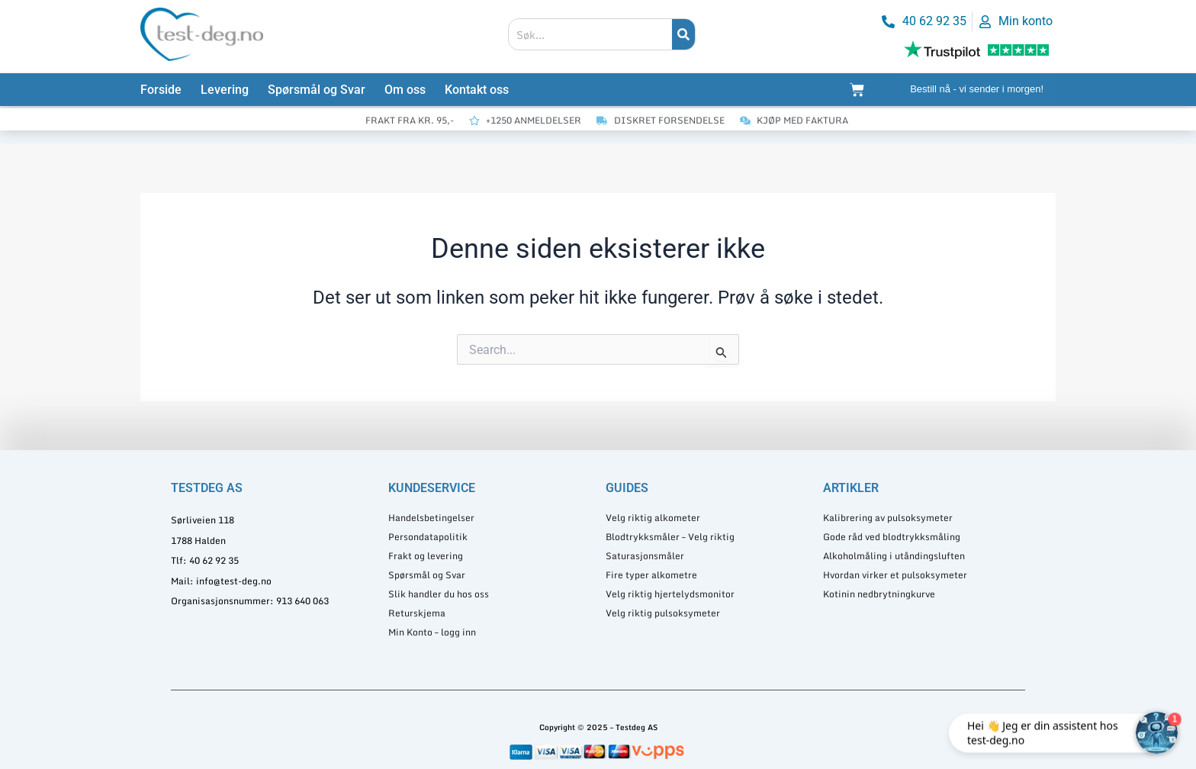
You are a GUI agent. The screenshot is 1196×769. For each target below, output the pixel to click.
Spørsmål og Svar (316, 89)
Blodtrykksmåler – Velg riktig (670, 536)
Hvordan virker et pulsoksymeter (895, 575)
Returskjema (416, 613)
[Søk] (683, 34)
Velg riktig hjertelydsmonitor (670, 594)
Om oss (405, 89)
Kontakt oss (477, 89)
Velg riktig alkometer (653, 517)
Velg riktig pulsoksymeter (663, 613)
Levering (225, 89)
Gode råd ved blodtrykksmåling (891, 536)
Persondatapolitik (428, 536)
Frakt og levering (425, 556)
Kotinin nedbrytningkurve (879, 594)
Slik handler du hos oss (438, 594)
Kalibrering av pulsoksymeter (888, 517)
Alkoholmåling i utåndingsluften (894, 556)
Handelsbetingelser (431, 517)
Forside (161, 89)
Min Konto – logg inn (432, 632)
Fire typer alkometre (651, 575)
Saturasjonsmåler (645, 556)
